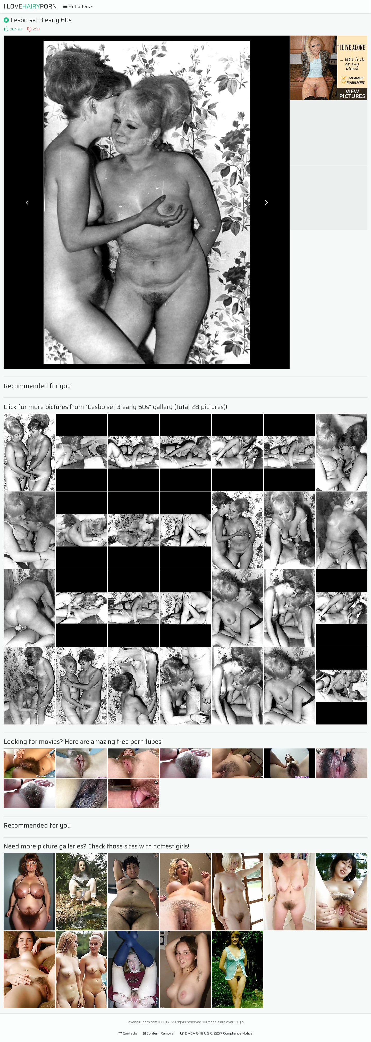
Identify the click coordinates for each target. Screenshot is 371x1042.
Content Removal (158, 1033)
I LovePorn (30, 6)
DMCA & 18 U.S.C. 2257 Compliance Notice (216, 1033)
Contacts (128, 1033)
